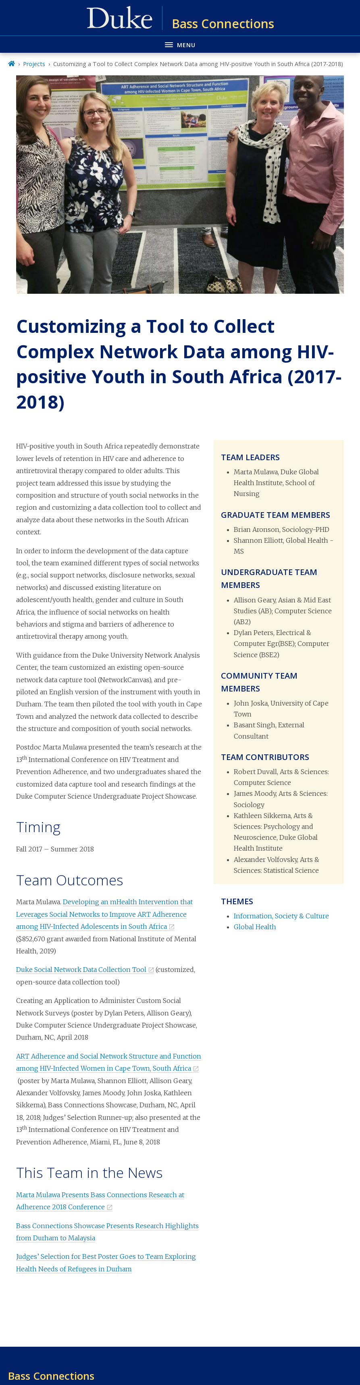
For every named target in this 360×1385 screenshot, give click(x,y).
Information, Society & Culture (281, 916)
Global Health (255, 927)
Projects (34, 64)
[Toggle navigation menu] (180, 44)
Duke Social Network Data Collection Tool (81, 970)
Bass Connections (51, 1375)
